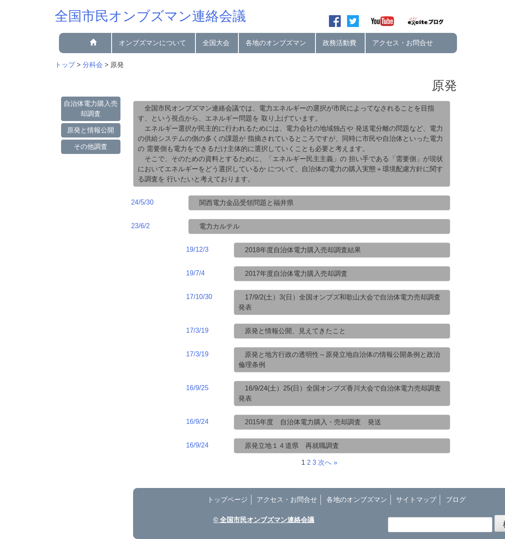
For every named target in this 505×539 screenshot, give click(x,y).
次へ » (327, 462)
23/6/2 (140, 225)
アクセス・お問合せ (402, 42)
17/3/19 (197, 330)
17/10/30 (199, 296)
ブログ (456, 499)
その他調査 (90, 146)
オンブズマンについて (152, 42)
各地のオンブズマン (276, 42)
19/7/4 (195, 273)
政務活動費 (339, 42)
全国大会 (216, 42)
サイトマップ (416, 499)
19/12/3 (197, 249)
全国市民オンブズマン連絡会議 (150, 16)
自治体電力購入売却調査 (91, 108)
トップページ (227, 499)
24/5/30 (142, 202)
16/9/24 (197, 421)
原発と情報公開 (90, 130)
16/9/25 (197, 387)
